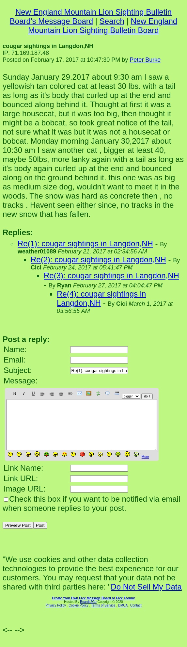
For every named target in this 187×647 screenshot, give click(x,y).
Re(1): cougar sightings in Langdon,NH (85, 243)
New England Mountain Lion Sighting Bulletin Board (102, 26)
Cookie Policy (78, 615)
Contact (135, 615)
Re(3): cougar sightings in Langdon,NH (111, 275)
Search (112, 21)
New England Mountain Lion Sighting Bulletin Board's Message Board (91, 16)
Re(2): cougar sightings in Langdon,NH (98, 259)
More (145, 466)
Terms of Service (103, 615)
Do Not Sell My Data (146, 596)
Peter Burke (145, 60)
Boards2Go (88, 611)
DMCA (123, 615)
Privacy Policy (56, 615)
